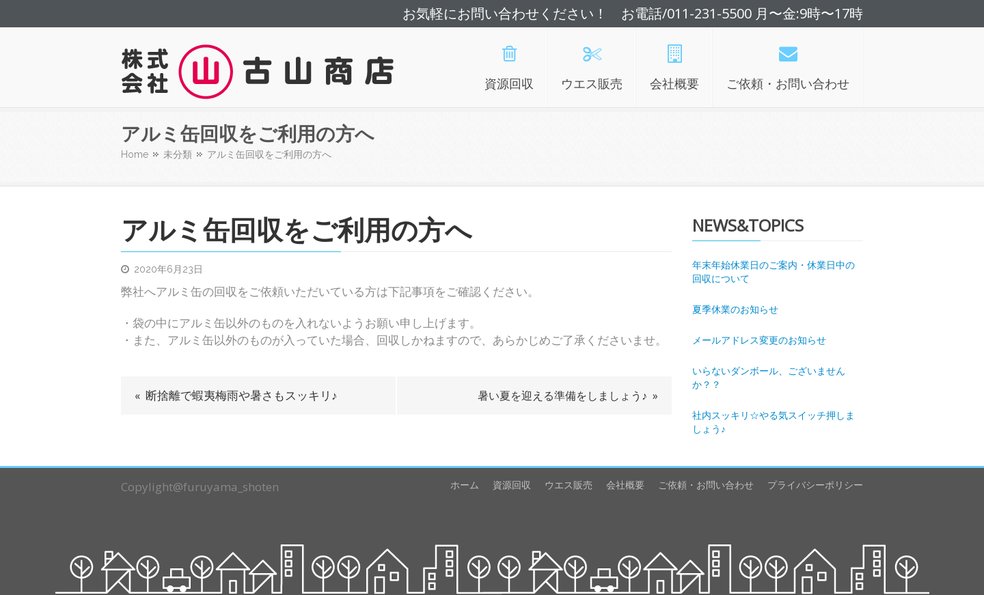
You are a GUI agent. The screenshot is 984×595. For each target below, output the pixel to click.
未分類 (177, 154)
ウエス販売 (568, 484)
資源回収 (512, 484)
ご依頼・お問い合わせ (706, 484)
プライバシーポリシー (815, 484)
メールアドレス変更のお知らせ (759, 339)
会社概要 (625, 484)
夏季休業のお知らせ (735, 309)
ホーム (464, 484)
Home (134, 154)
